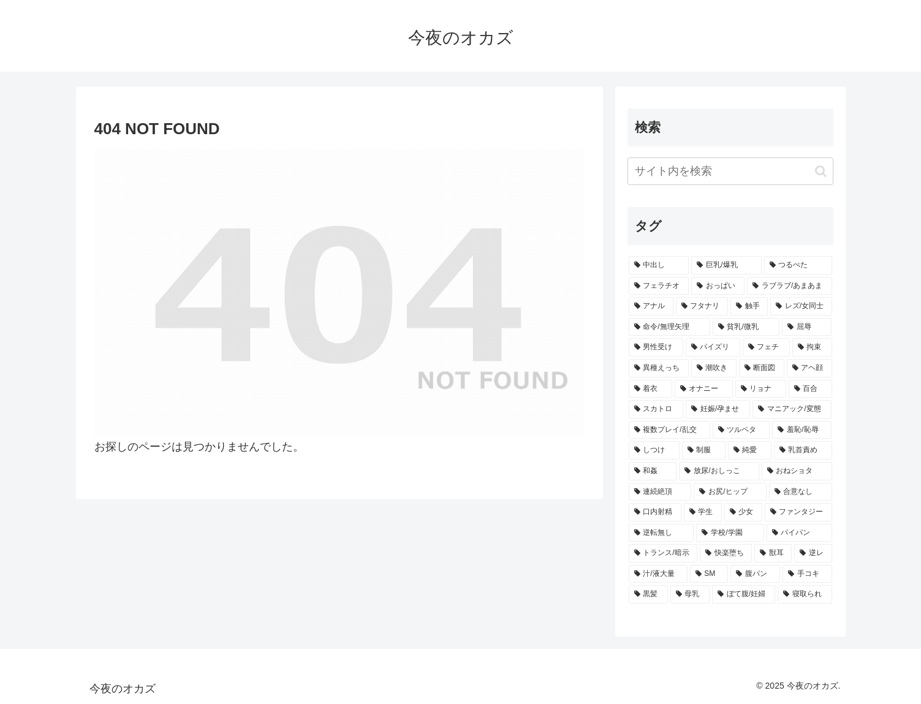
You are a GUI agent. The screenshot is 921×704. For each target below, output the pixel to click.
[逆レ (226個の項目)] (813, 553)
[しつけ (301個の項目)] (654, 450)
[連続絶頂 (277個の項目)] (660, 492)
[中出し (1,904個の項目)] (659, 265)
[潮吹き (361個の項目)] (714, 368)
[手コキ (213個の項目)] (807, 574)
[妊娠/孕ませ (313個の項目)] (718, 409)
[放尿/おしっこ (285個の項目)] (719, 471)
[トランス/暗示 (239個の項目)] (663, 553)
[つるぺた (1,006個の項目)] (798, 265)
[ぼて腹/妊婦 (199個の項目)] (744, 594)
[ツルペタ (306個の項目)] (741, 430)
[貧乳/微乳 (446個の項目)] (746, 327)
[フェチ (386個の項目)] (766, 347)
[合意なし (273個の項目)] (800, 492)
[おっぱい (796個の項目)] (718, 286)
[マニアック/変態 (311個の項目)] (792, 409)
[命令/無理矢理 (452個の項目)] (669, 327)
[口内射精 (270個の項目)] (655, 512)
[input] (730, 171)
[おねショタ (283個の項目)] (797, 471)
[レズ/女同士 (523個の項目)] (801, 306)
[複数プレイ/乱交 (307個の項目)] (669, 430)
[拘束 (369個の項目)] (812, 347)
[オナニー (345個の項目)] (704, 389)
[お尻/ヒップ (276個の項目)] (730, 492)
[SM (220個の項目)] (709, 574)
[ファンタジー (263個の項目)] (798, 512)
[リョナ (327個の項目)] (760, 389)
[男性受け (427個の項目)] (656, 347)
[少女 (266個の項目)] (743, 512)
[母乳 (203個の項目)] (690, 594)
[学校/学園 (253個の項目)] (730, 533)
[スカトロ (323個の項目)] (656, 409)
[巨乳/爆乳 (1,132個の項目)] (726, 265)
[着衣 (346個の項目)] (650, 389)
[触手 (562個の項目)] (749, 306)
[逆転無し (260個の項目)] (661, 533)
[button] (821, 171)
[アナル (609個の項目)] (651, 306)
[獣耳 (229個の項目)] (773, 553)
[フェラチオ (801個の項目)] (659, 286)
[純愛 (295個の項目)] (749, 450)
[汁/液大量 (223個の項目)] (658, 574)
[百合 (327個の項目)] (810, 389)
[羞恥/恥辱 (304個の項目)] (802, 430)
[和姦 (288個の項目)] (653, 471)
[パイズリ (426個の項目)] (713, 347)
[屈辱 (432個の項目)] (807, 327)
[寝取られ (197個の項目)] (805, 594)
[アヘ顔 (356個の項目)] (809, 368)
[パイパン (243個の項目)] (799, 533)
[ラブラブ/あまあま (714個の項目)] (789, 286)
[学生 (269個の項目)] (703, 512)
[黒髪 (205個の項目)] (648, 594)
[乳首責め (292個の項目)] (803, 450)
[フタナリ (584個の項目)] (702, 306)
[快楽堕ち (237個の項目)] (726, 553)
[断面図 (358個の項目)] (761, 368)
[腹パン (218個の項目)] (755, 574)
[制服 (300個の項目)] (704, 450)
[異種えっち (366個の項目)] (659, 368)
